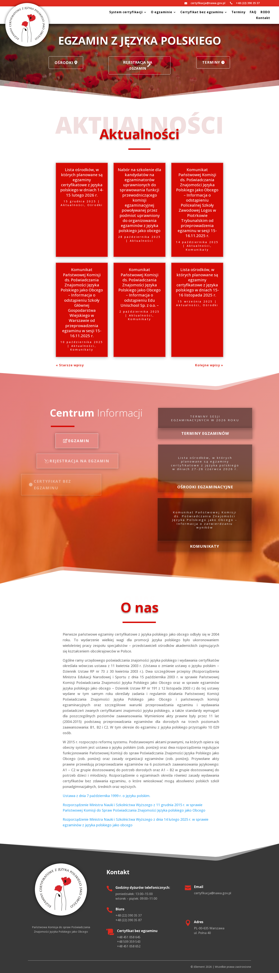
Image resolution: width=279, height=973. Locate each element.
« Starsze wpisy (70, 365)
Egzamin (41, 440)
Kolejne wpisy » (209, 365)
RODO (265, 12)
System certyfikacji (126, 12)
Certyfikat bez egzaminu (201, 12)
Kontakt (263, 18)
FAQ (253, 12)
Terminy (238, 12)
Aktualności (72, 205)
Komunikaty (197, 249)
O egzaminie (161, 12)
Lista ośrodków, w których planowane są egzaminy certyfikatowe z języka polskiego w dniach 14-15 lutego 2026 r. (81, 182)
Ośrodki (78, 63)
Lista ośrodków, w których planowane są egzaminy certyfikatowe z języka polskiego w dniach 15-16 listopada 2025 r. (197, 282)
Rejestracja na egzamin (138, 65)
